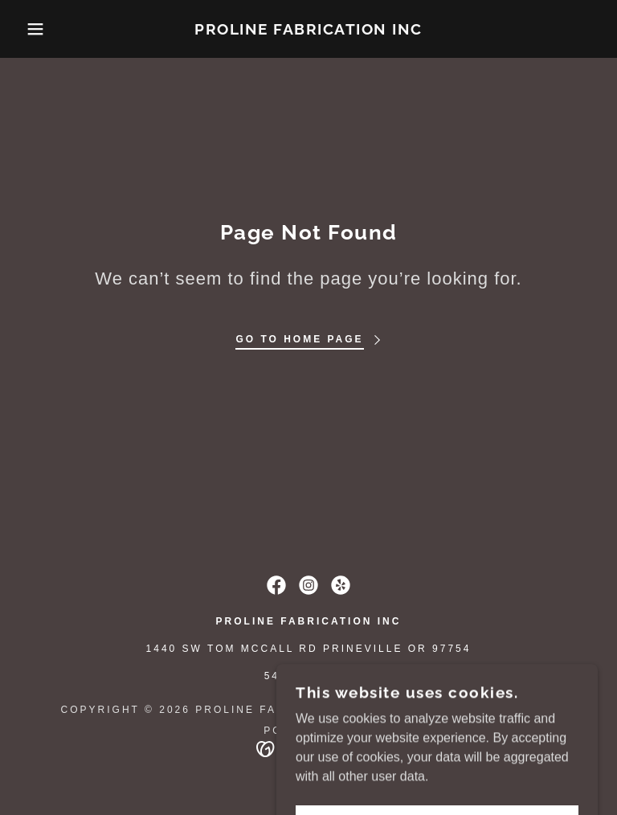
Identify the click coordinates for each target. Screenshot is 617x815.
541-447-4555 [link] (308, 676)
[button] (31, 29)
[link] (308, 30)
